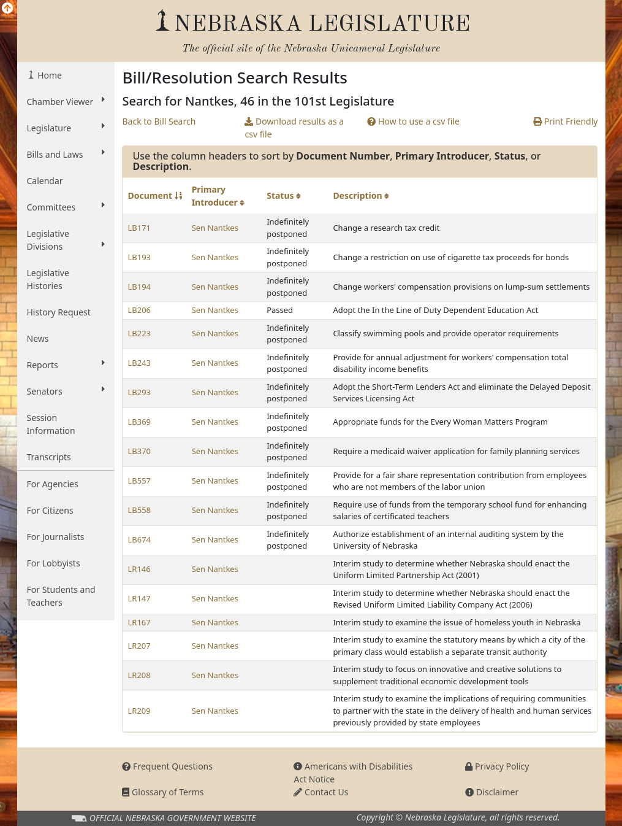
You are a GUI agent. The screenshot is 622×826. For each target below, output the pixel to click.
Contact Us (321, 792)
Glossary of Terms (162, 792)
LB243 (139, 362)
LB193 (139, 257)
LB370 (139, 451)
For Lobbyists (53, 563)
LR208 (138, 675)
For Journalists (56, 536)
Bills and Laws (66, 154)
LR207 (138, 645)
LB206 (139, 309)
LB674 (139, 539)
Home (49, 75)
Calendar (45, 181)
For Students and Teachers (61, 596)
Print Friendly (565, 121)
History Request (59, 312)
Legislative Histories (48, 279)
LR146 (138, 568)
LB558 (139, 509)
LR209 (138, 710)
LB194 (139, 286)
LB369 (139, 421)
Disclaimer (491, 792)
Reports (66, 364)
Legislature (66, 128)
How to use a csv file (413, 121)
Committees (66, 207)
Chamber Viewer (66, 101)
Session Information (51, 424)
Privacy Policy (497, 766)
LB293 (139, 392)
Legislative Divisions (66, 240)
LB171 (139, 227)
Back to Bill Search (158, 121)
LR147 (138, 598)
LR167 (138, 622)
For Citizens (50, 510)
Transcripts (49, 457)
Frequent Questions (167, 766)
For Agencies (52, 484)
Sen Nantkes (215, 227)
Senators (66, 391)
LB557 (139, 480)
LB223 (139, 333)
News (38, 338)
